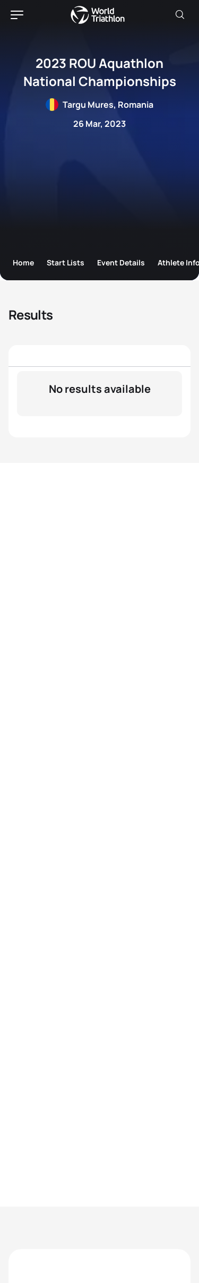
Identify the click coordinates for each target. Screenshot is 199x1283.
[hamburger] (17, 14)
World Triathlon (98, 15)
